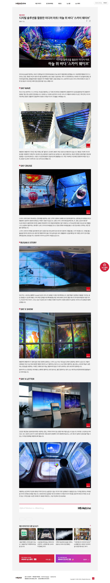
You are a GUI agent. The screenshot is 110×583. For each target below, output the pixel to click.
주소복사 (89, 21)
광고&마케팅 (49, 3)
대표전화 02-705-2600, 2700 (31, 578)
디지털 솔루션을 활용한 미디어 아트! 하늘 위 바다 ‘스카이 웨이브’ (54, 18)
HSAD (19, 577)
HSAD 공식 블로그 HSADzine (21, 3)
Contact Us (53, 576)
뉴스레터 (77, 3)
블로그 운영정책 (28, 576)
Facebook (86, 21)
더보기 (90, 525)
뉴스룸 (68, 3)
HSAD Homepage (45, 576)
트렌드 (60, 3)
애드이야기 (38, 3)
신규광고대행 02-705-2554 (43, 578)
